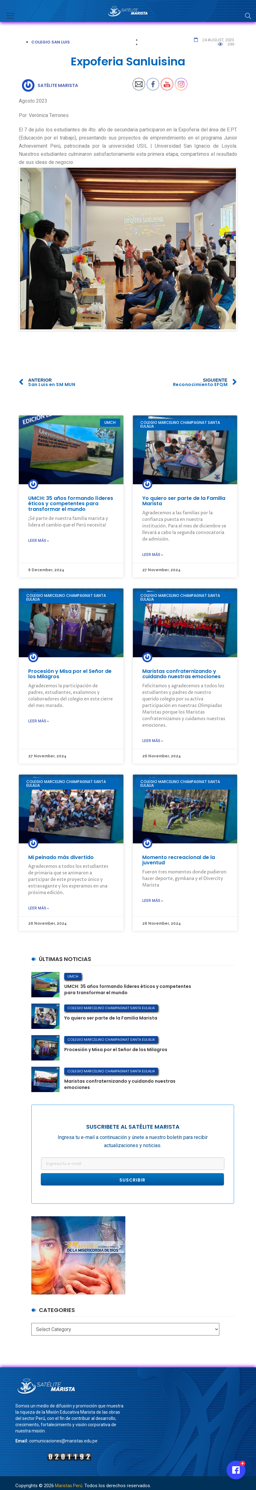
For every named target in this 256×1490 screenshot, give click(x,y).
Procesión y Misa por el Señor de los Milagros (70, 674)
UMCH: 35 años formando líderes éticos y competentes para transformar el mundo (70, 504)
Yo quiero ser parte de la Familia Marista (183, 501)
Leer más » (38, 540)
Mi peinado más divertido (61, 857)
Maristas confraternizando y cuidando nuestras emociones (181, 674)
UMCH (72, 976)
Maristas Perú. (69, 1485)
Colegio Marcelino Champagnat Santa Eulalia (111, 1007)
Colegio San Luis (50, 42)
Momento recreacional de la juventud (178, 860)
